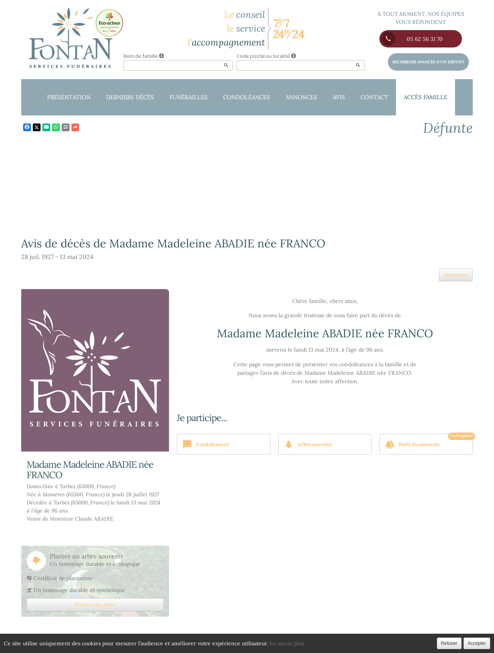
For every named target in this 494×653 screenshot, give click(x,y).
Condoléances (246, 97)
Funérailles (188, 97)
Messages (456, 274)
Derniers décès (130, 97)
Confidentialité (239, 644)
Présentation (69, 97)
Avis (339, 97)
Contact (374, 97)
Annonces (301, 97)
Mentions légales (327, 644)
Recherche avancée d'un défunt (428, 61)
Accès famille (425, 97)
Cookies (282, 644)
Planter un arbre (95, 604)
